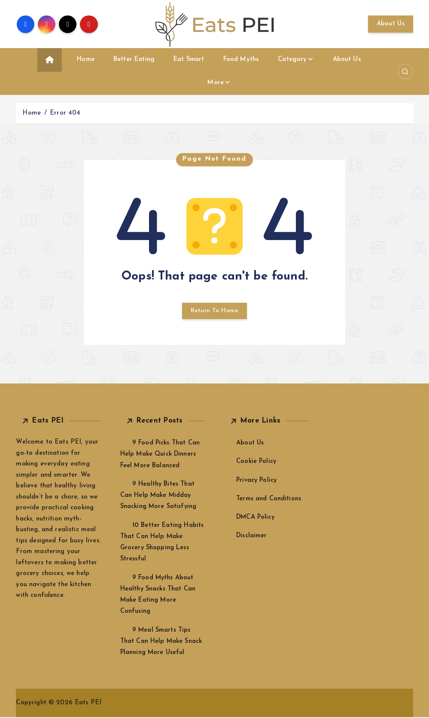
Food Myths (241, 59)
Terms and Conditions (269, 499)
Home (85, 59)
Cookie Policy (256, 462)
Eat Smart (188, 59)
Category (292, 59)
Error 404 (65, 113)
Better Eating (134, 59)
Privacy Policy (257, 481)
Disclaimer (252, 536)
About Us (391, 24)
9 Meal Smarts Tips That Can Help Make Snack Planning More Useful (162, 642)
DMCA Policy (256, 518)
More (215, 82)
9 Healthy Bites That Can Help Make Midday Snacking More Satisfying (159, 496)
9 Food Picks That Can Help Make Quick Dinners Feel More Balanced (160, 455)
